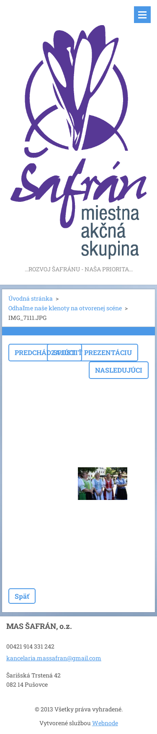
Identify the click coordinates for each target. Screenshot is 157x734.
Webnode (105, 723)
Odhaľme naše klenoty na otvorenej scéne (65, 308)
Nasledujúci (118, 370)
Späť (22, 596)
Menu (142, 14)
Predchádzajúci (45, 352)
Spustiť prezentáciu (92, 352)
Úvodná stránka (30, 298)
